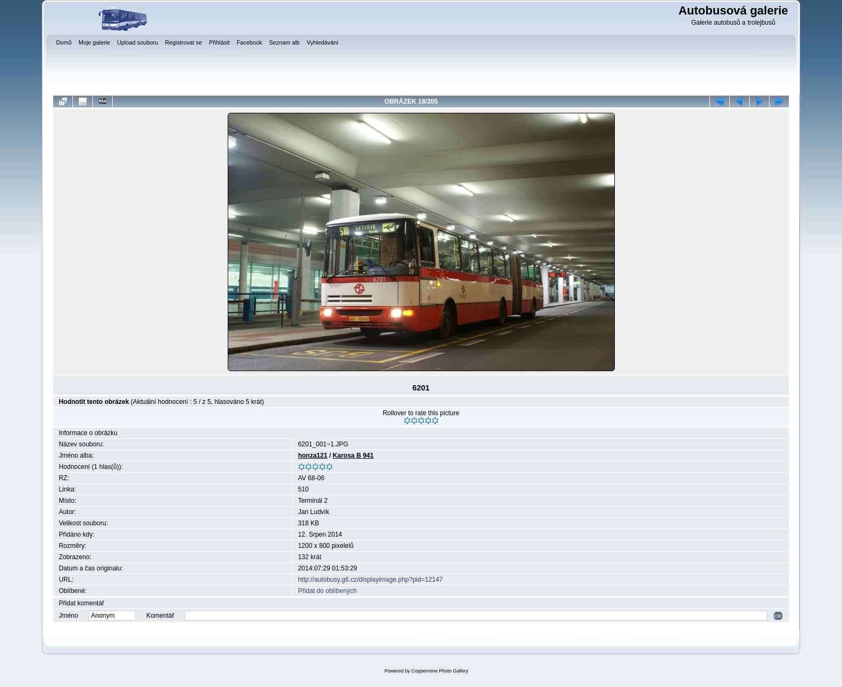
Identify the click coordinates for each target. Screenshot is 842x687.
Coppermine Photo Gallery (439, 671)
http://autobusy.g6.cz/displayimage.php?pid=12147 (370, 579)
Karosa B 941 (353, 455)
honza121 (313, 455)
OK (778, 616)
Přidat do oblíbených (327, 591)
